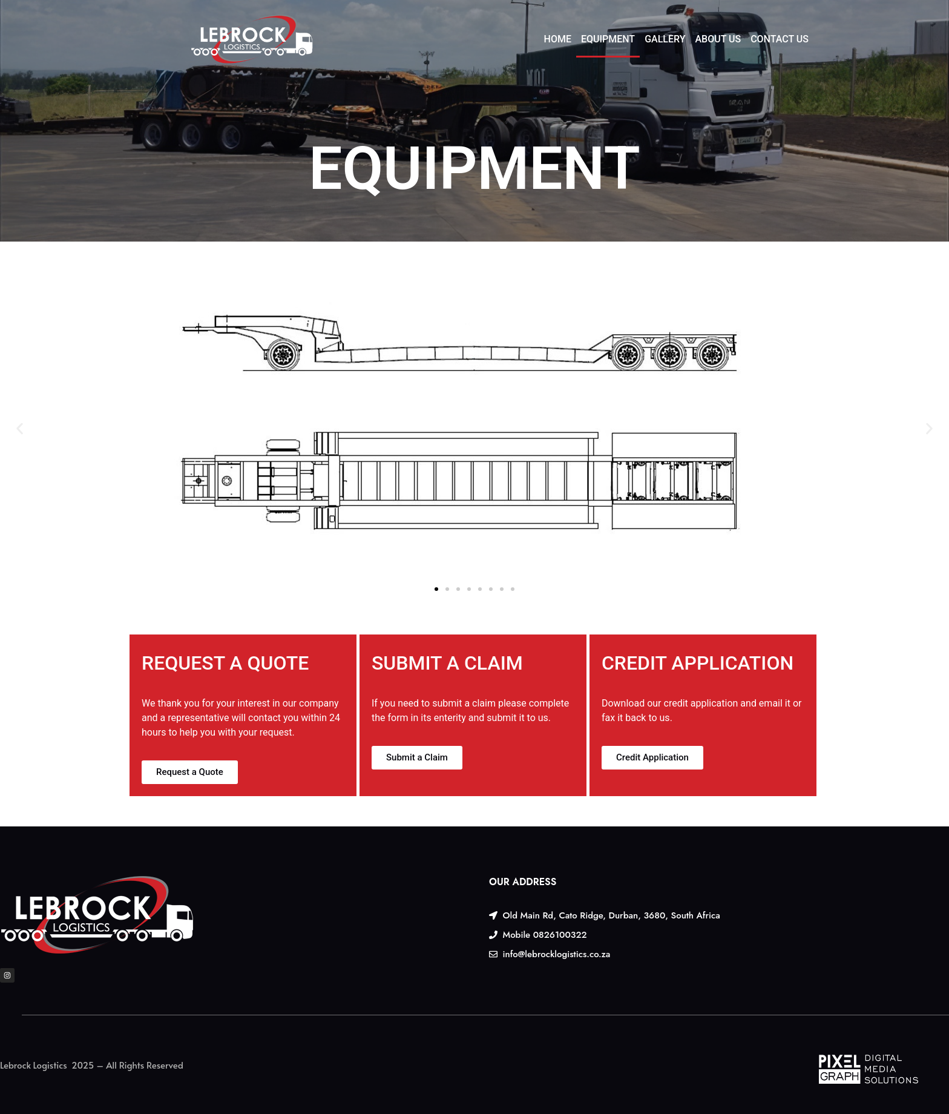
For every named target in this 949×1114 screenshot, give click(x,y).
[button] (19, 429)
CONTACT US (779, 39)
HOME (557, 39)
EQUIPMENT (608, 39)
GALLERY (665, 39)
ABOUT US (718, 39)
